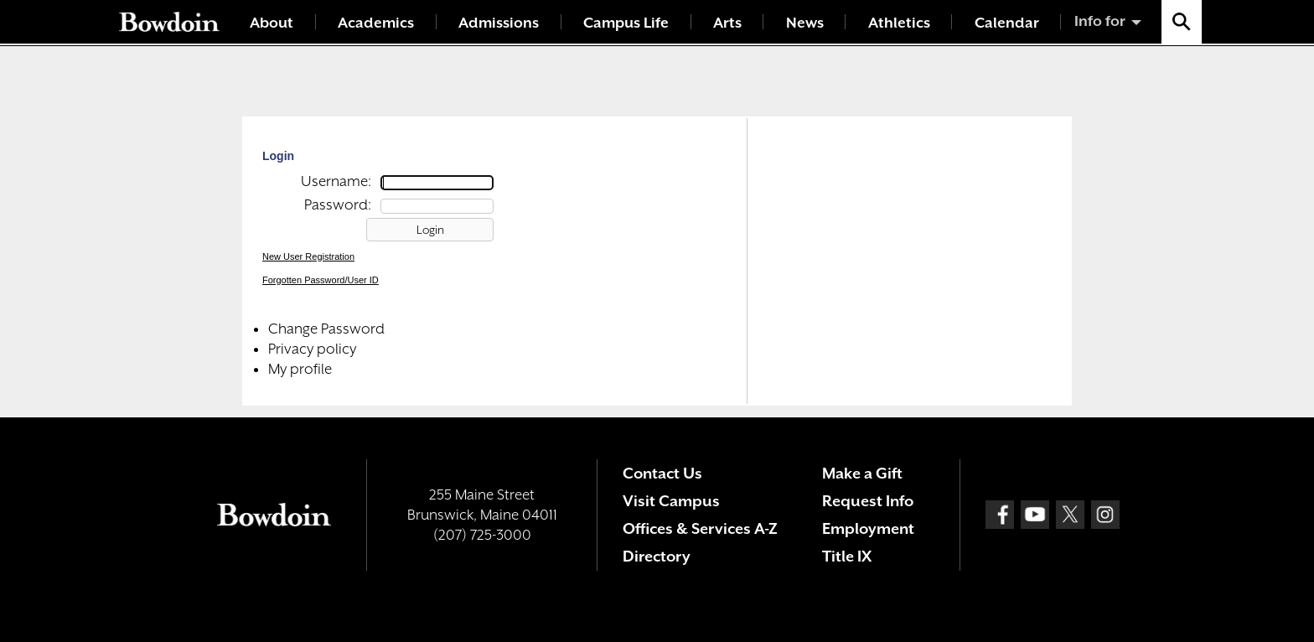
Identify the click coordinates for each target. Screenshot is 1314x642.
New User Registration (308, 256)
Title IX (847, 556)
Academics (376, 22)
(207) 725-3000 (482, 534)
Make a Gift (862, 473)
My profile (300, 368)
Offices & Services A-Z (700, 528)
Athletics (899, 22)
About (271, 22)
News (805, 22)
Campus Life (626, 22)
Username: (336, 181)
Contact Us (662, 473)
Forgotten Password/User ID (320, 280)
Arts (727, 22)
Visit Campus (671, 501)
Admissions (498, 22)
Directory (657, 556)
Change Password (326, 328)
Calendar (1007, 22)
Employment (868, 528)
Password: (337, 204)
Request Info (867, 501)
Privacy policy (312, 348)
